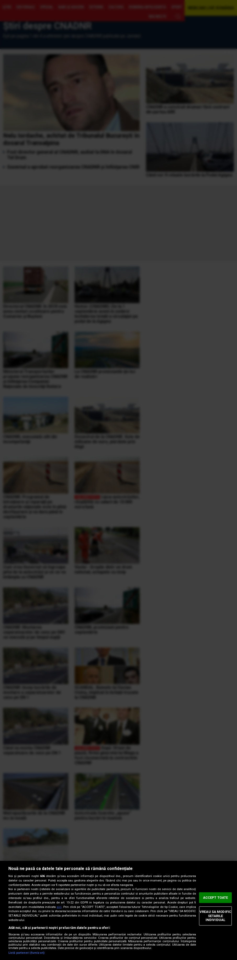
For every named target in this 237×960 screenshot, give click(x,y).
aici (59, 907)
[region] (118, 910)
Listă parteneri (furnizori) (26, 953)
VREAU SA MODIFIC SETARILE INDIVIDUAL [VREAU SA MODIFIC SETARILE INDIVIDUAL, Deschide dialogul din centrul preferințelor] (215, 916)
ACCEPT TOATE (215, 898)
